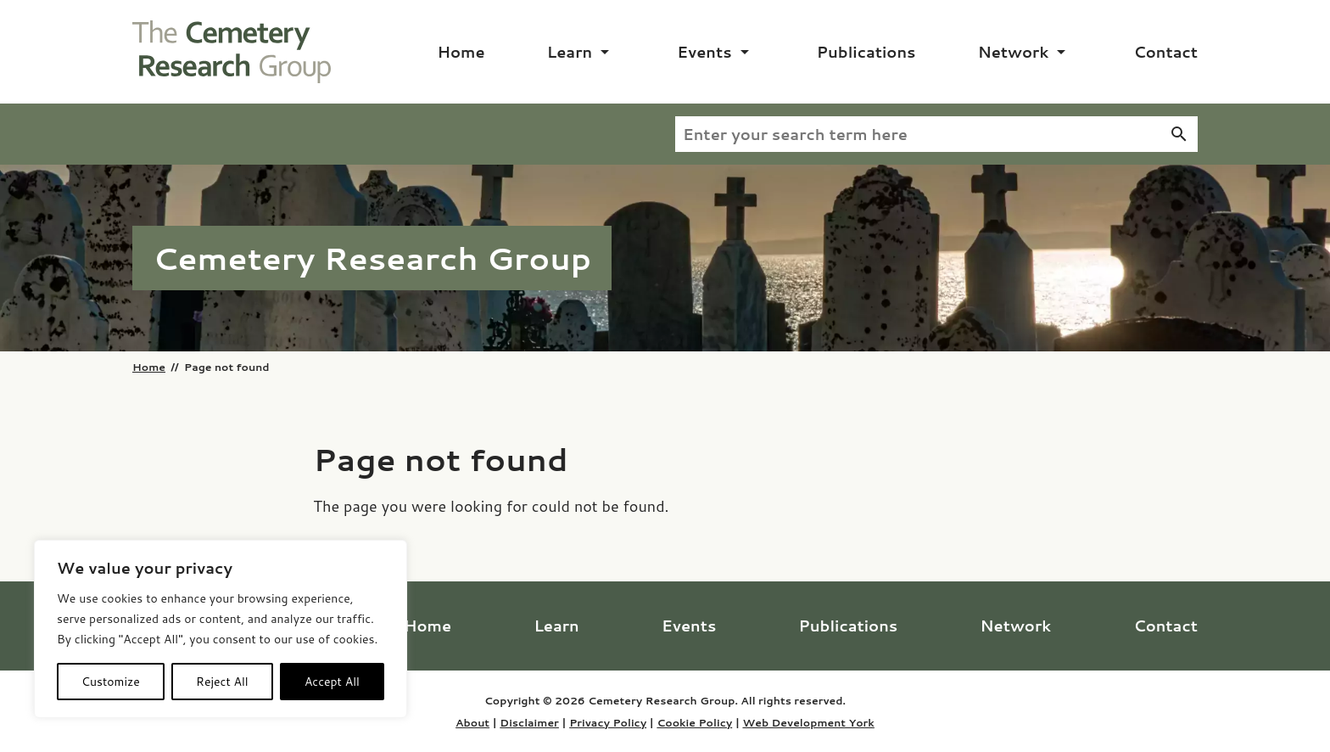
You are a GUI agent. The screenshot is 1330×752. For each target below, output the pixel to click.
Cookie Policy (694, 722)
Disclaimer (529, 722)
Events (704, 52)
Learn (569, 52)
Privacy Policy (607, 722)
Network (1013, 52)
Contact (1165, 52)
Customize (110, 681)
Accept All (332, 681)
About (472, 722)
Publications (866, 52)
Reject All (222, 681)
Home (461, 52)
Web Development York (808, 722)
